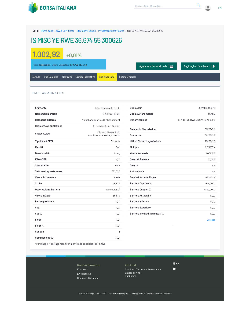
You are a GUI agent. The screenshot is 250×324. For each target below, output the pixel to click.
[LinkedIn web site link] (174, 268)
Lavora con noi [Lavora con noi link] (133, 272)
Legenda (211, 219)
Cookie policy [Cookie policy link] (131, 293)
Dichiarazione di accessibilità (159, 293)
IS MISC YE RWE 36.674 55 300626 (78, 40)
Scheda (36, 76)
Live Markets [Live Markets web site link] (84, 273)
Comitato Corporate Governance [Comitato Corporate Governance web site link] (143, 269)
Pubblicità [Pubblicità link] (130, 275)
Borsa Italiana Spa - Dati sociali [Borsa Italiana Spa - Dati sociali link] (91, 293)
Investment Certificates (111, 30)
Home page (47, 30)
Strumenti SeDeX (86, 30)
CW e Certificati (65, 30)
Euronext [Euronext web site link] (82, 269)
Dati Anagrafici (108, 76)
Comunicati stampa (88, 278)
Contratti (67, 76)
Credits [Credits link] (142, 293)
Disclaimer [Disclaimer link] (111, 293)
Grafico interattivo (86, 76)
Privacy (121, 293)
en (220, 7)
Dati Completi (51, 76)
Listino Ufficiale (129, 76)
